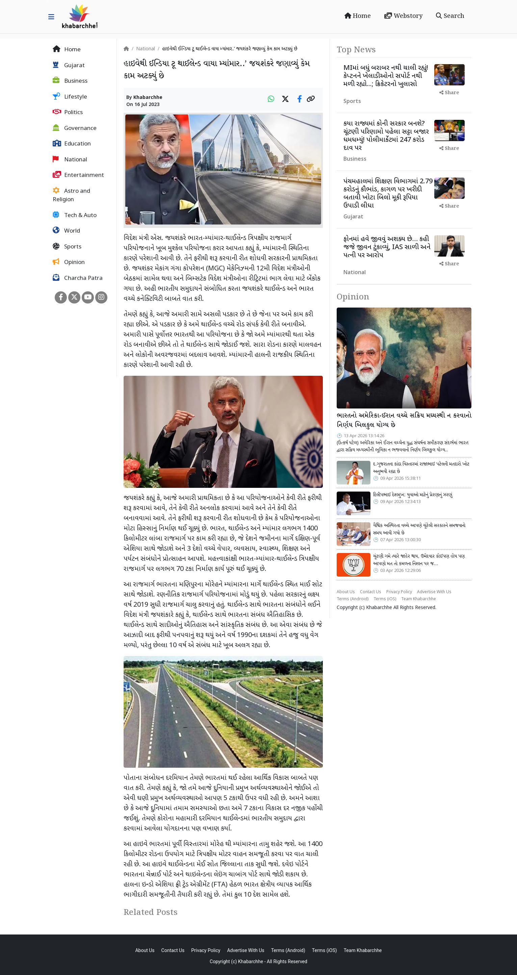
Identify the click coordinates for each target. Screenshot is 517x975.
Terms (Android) (352, 599)
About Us (346, 592)
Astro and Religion (71, 195)
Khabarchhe (147, 98)
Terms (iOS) (384, 599)
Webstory (403, 16)
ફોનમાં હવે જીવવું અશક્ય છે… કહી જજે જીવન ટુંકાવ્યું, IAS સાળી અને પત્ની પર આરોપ (387, 247)
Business (70, 81)
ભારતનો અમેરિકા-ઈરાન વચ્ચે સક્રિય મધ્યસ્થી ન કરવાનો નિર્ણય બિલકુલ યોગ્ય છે (404, 420)
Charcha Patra (78, 278)
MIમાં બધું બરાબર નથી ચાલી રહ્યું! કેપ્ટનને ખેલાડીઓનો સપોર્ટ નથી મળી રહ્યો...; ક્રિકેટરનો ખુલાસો (385, 76)
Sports (67, 247)
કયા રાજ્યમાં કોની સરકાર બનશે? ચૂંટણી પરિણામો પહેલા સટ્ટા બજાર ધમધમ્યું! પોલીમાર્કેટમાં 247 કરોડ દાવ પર (386, 136)
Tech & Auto (75, 215)
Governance (75, 128)
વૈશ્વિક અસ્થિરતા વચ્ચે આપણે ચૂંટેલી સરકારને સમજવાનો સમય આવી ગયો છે (419, 529)
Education (72, 144)
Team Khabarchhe (418, 599)
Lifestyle (70, 97)
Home (357, 16)
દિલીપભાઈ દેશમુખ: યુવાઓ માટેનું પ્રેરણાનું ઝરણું (412, 495)
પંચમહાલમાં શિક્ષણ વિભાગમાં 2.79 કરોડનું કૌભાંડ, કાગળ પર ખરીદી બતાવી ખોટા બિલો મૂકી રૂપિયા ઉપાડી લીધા (388, 193)
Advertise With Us (434, 592)
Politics (68, 112)
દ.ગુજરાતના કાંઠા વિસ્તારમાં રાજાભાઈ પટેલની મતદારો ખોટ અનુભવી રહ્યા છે (421, 468)
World (66, 231)
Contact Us (370, 592)
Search (450, 16)
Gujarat (69, 65)
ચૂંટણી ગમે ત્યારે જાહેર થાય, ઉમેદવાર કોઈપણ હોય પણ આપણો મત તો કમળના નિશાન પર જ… (419, 560)
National (70, 160)
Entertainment (78, 175)
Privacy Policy (399, 592)
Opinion (69, 262)
